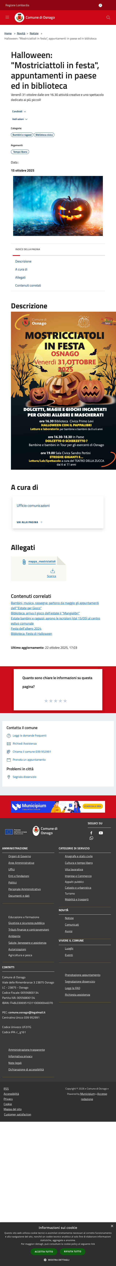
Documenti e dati (19, 895)
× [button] (112, 1226)
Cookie (8, 1104)
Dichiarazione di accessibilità (26, 1069)
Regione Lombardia (17, 5)
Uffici (11, 869)
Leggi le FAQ (72, 988)
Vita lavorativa (74, 869)
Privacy (8, 1099)
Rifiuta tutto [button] (72, 1251)
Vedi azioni (20, 119)
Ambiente (14, 936)
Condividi (19, 111)
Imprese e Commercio (78, 876)
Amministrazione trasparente (26, 1049)
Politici (12, 882)
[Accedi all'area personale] (100, 5)
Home (8, 33)
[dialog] (58, 1244)
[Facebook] (91, 833)
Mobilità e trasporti (77, 899)
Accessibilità (11, 1094)
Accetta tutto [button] (44, 1251)
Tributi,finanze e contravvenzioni (28, 929)
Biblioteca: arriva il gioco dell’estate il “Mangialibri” (45, 613)
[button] (58, 1260)
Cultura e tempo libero (79, 863)
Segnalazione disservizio (80, 981)
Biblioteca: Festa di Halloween (31, 633)
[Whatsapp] (91, 838)
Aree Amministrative (21, 863)
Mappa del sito (13, 1109)
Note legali (15, 1063)
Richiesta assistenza (77, 994)
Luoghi (69, 948)
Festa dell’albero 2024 (26, 628)
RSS (6, 1088)
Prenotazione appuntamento (82, 975)
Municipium (87, 1094)
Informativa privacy (20, 1056)
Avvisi (68, 931)
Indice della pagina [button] (27, 249)
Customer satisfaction (17, 1114)
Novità (21, 33)
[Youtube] (101, 833)
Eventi (69, 955)
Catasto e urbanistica (78, 887)
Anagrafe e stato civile (79, 856)
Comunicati (72, 924)
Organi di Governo (19, 856)
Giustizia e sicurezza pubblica (26, 923)
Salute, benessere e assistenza (27, 942)
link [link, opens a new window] (93, 1244)
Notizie (34, 33)
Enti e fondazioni (18, 876)
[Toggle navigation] (7, 17)
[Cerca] (108, 17)
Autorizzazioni (17, 949)
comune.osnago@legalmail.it (26, 1012)
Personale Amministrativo (24, 889)
